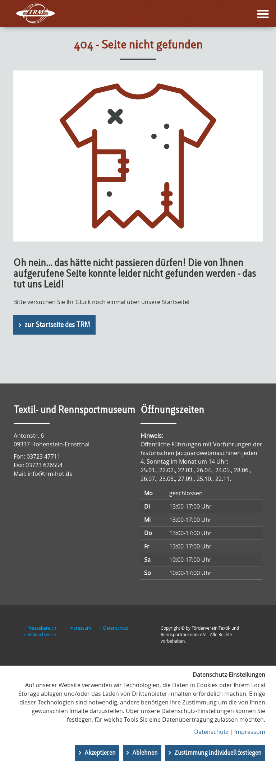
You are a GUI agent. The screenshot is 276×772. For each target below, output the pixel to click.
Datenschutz (115, 628)
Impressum (79, 628)
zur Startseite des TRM (57, 325)
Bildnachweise (41, 634)
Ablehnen (145, 753)
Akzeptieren (100, 753)
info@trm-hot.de (50, 474)
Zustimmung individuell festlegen (218, 753)
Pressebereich (41, 628)
